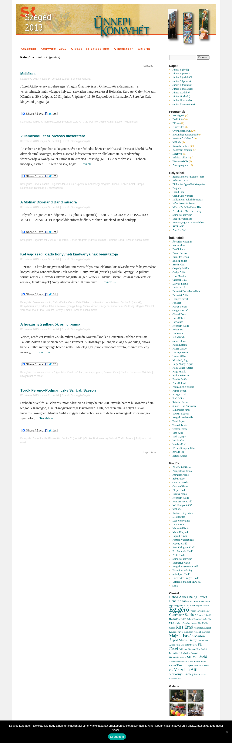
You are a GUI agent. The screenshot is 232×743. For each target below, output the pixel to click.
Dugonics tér (58, 184)
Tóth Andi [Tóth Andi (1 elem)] (198, 665)
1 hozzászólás (54, 187)
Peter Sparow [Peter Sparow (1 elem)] (191, 645)
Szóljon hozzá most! (126, 121)
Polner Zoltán (179, 390)
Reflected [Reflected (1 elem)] (183, 649)
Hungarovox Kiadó (182, 501)
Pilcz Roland (179, 383)
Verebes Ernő (28, 310)
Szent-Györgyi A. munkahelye (188, 222)
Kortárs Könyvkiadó (182, 513)
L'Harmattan (178, 516)
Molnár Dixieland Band (111, 239)
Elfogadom (117, 736)
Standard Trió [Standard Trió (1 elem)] (194, 649)
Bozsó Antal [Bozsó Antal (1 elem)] (192, 601)
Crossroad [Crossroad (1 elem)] (189, 605)
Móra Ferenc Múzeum (183, 203)
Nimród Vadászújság (183, 539)
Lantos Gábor (179, 356)
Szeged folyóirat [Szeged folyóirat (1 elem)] (182, 653)
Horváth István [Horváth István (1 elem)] (200, 619)
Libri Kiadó (178, 524)
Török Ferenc (125, 438)
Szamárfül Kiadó (181, 562)
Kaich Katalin (179, 344)
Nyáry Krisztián (180, 375)
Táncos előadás (180, 161)
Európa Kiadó (179, 493)
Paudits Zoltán (75, 372)
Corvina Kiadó (180, 486)
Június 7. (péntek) (43, 121)
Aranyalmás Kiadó (182, 470)
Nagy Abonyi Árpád (87, 306)
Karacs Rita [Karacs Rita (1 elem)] (196, 623)
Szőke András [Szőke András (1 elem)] (193, 661)
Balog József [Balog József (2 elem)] (198, 597)
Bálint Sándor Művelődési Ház (188, 176)
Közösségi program (99, 184)
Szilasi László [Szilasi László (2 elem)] (197, 657)
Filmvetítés (54, 438)
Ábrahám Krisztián (182, 241)
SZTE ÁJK (178, 226)
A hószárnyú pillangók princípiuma (50, 324)
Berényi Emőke (63, 310)
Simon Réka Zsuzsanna (184, 406)
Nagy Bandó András (182, 367)
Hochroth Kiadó (180, 325)
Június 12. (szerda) (182, 100)
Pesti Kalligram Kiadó (183, 547)
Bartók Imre (178, 249)
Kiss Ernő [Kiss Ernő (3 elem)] (184, 627)
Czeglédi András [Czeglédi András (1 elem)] (201, 605)
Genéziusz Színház (140, 372)
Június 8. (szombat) (182, 84)
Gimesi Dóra (179, 314)
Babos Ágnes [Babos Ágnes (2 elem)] (178, 597)
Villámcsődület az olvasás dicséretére (52, 136)
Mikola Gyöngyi (66, 306)
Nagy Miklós (179, 371)
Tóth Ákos (177, 432)
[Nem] (227, 732)
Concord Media (180, 482)
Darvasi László (41, 184)
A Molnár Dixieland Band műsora (48, 202)
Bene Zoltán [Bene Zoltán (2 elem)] (178, 601)
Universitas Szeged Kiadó (185, 578)
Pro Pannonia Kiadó (182, 551)
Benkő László (179, 253)
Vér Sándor (178, 440)
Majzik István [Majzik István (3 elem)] (181, 635)
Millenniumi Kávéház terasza (187, 199)
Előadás (176, 123)
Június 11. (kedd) (181, 96)
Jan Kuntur (178, 333)
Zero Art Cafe (80, 121)
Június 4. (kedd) (180, 69)
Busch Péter (178, 264)
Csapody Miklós (180, 268)
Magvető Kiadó (180, 528)
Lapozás (150, 65)
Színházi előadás (180, 157)
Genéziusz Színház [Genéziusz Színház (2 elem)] (182, 615)
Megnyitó (177, 153)
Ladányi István (48, 306)
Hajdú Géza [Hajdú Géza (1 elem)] (174, 619)
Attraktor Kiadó (180, 474)
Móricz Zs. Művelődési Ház (186, 207)
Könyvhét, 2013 (54, 48)
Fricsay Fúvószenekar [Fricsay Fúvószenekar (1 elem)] (199, 611)
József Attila (106, 121)
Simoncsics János (181, 409)
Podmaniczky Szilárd (105, 438)
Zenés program (63, 121)
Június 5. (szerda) (181, 73)
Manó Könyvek (180, 532)
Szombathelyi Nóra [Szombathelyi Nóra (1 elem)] (178, 661)
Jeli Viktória (178, 337)
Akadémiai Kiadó (181, 467)
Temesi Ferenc (179, 428)
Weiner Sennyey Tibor (183, 448)
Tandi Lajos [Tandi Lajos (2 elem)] (184, 665)
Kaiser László (179, 348)
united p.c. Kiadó (181, 574)
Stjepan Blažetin (180, 413)
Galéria (144, 48)
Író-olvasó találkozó (182, 138)
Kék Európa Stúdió (182, 505)
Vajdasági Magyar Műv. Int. (139, 306)
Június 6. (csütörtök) (182, 77)
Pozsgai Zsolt (179, 394)
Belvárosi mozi (180, 180)
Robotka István (180, 402)
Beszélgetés (178, 115)
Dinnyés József (180, 298)
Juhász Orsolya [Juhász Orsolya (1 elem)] (183, 623)
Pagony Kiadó (179, 543)
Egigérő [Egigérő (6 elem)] (179, 609)
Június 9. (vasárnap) (182, 88)
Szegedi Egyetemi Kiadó (185, 566)
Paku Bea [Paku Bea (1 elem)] (180, 645)
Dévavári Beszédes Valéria (186, 291)
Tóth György (179, 436)
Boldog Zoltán (179, 260)
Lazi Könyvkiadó (181, 520)
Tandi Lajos (178, 421)
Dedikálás (38, 372)
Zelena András (179, 455)
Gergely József (180, 310)
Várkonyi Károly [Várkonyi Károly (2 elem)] (181, 674)
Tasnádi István (179, 425)
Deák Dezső (178, 287)
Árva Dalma (178, 245)
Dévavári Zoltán (180, 295)
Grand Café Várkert (79, 302)
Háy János (177, 321)
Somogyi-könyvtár (81, 78)
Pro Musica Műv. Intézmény (187, 211)
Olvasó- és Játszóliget (90, 48)
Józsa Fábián (179, 341)
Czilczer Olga (179, 279)
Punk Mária (178, 398)
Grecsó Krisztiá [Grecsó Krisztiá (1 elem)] (204, 615)
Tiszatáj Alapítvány (182, 570)
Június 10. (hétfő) (181, 92)
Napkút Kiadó (179, 535)
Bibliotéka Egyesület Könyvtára (188, 184)
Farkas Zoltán (179, 306)
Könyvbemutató (29, 306)
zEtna (40, 310)
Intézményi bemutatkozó (106, 302)
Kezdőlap (29, 48)
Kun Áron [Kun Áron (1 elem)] (188, 632)
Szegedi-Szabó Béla (111, 306)
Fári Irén (176, 302)
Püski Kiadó (178, 555)
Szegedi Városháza (182, 218)
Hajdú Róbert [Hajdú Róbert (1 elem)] (187, 619)
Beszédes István (42, 302)
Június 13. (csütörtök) (183, 104)
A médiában (124, 48)
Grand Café (178, 191)
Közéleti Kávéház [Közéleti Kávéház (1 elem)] (202, 632)
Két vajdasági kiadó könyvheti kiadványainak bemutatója (69, 254)
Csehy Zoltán (179, 272)
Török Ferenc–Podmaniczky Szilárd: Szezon (58, 390)
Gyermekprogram (181, 130)
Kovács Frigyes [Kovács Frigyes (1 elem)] (176, 632)
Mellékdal (28, 74)
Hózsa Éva (178, 329)
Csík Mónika (60, 302)
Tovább (88, 164)
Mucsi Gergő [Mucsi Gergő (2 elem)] (188, 640)
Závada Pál (178, 451)
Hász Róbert (178, 318)
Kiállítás (176, 142)
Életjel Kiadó (179, 490)
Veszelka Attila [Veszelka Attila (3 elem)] (187, 669)
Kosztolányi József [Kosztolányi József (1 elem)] (202, 628)
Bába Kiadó (178, 478)
